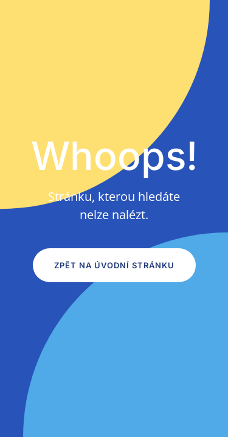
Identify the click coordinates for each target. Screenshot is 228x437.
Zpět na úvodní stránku (114, 265)
